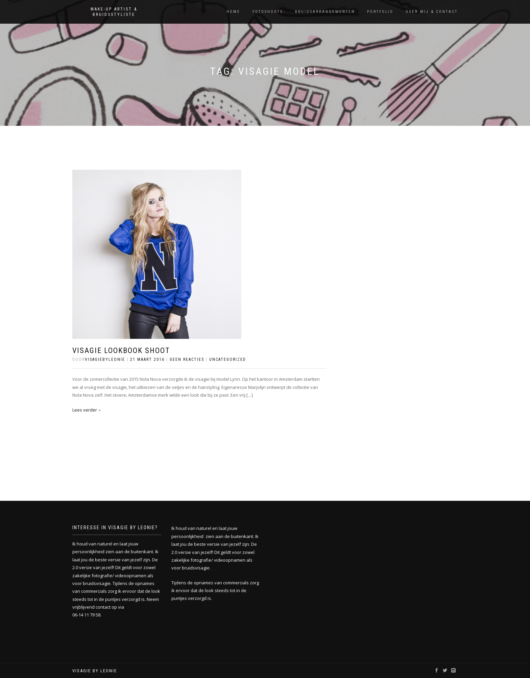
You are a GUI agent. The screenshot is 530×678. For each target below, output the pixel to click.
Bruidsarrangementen (325, 11)
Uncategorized (227, 359)
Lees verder (84, 410)
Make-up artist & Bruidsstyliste (114, 12)
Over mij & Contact (432, 11)
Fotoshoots (267, 11)
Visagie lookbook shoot (121, 350)
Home (233, 11)
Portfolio (380, 11)
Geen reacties (187, 359)
